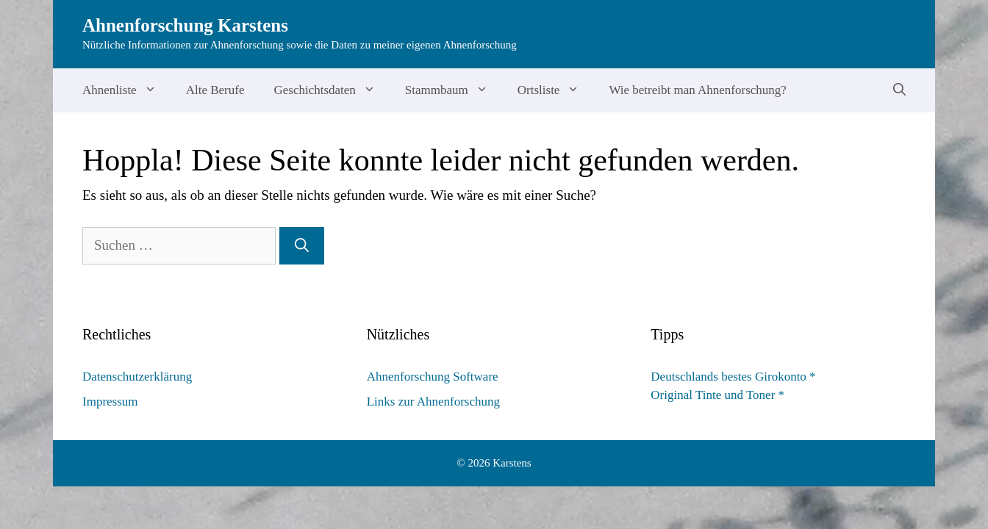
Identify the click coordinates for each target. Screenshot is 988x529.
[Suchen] (301, 245)
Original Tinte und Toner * (717, 395)
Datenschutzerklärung (137, 377)
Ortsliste (556, 90)
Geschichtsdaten (331, 90)
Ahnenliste (126, 90)
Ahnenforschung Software (432, 377)
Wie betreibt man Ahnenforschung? (698, 90)
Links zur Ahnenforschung (433, 402)
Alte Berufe (215, 90)
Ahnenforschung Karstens (185, 25)
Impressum (110, 402)
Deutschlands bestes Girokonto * (733, 377)
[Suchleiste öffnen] (899, 90)
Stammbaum (454, 90)
